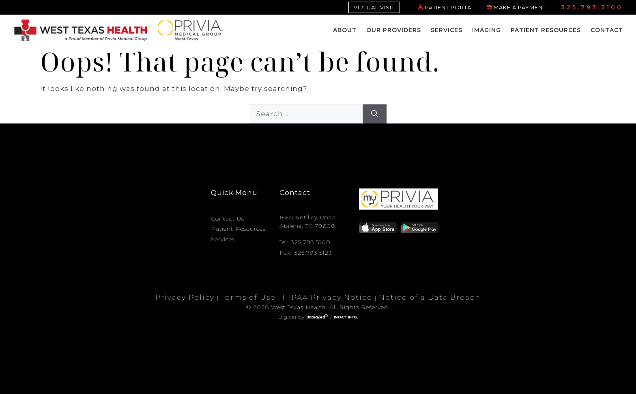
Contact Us (227, 218)
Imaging (486, 30)
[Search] (375, 114)
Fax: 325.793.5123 (305, 252)
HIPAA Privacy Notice (327, 297)
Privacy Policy (185, 297)
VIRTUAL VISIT (374, 7)
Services (446, 30)
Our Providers (393, 30)
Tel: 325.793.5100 (305, 242)
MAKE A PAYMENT (520, 7)
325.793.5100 (592, 7)
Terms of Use (248, 297)
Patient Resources (546, 30)
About (345, 30)
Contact (607, 30)
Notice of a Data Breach (430, 297)
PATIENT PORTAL (450, 7)
